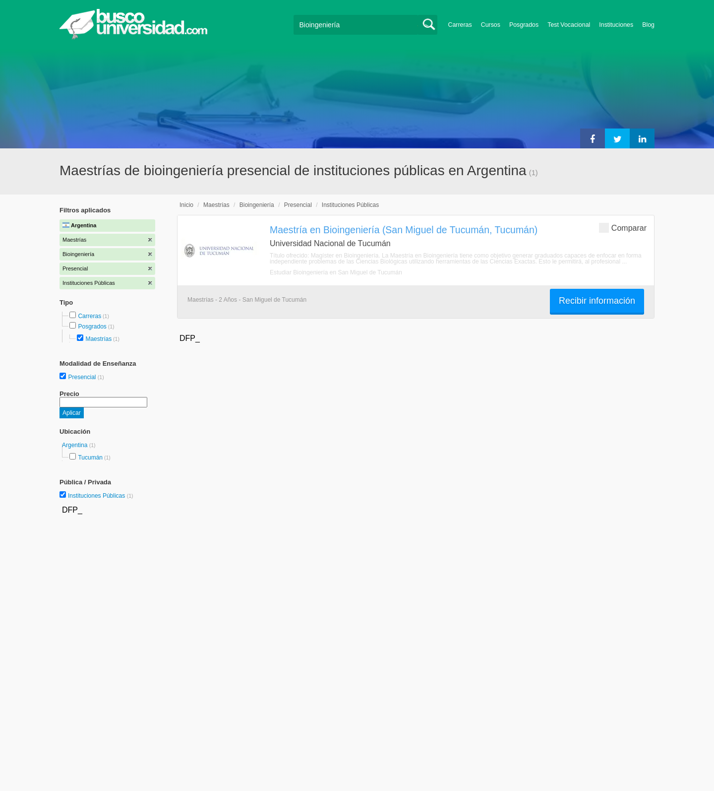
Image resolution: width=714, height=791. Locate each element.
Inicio (186, 204)
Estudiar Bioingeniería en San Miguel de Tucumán (336, 272)
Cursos (490, 25)
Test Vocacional (568, 25)
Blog (648, 25)
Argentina (75, 445)
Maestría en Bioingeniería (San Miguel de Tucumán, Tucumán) (403, 229)
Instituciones (616, 25)
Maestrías (98, 338)
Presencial (82, 377)
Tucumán (90, 457)
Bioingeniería (256, 204)
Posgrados (523, 25)
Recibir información (597, 301)
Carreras (460, 25)
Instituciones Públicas (100, 495)
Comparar (623, 227)
